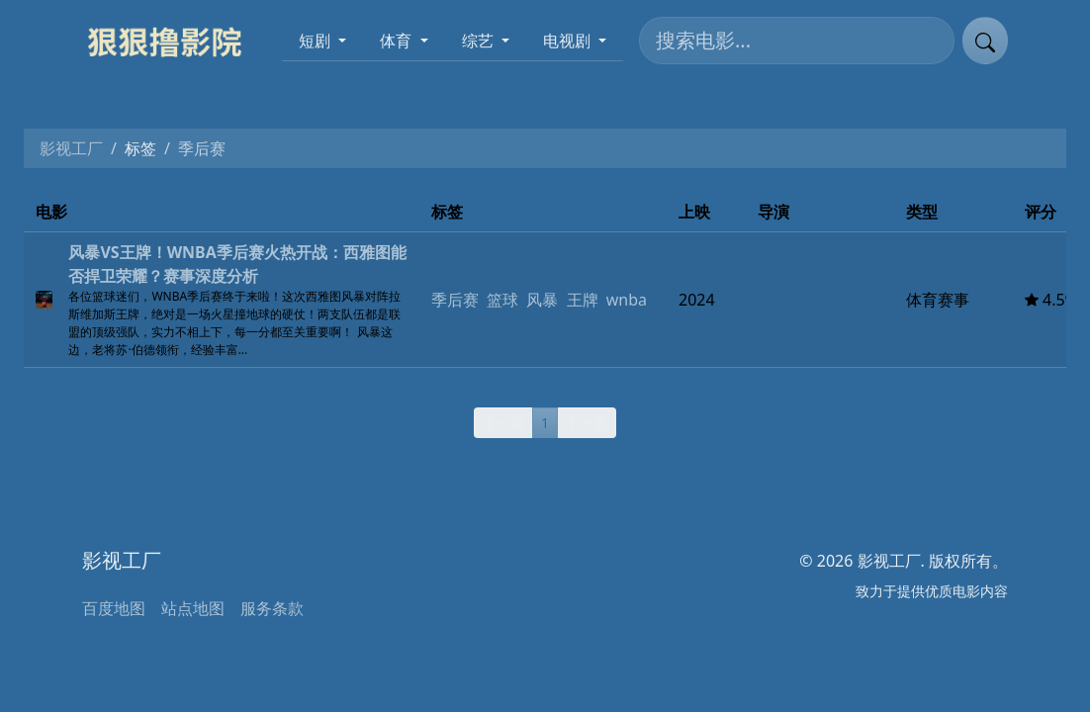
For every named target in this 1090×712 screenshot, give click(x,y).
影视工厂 (71, 148)
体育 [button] (397, 40)
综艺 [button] (480, 40)
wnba (626, 300)
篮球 (502, 300)
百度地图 (113, 608)
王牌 (582, 300)
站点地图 (193, 608)
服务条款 (272, 608)
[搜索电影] (796, 40)
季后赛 (455, 300)
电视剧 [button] (568, 40)
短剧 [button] (316, 40)
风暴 (542, 300)
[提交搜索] (985, 40)
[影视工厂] (172, 40)
